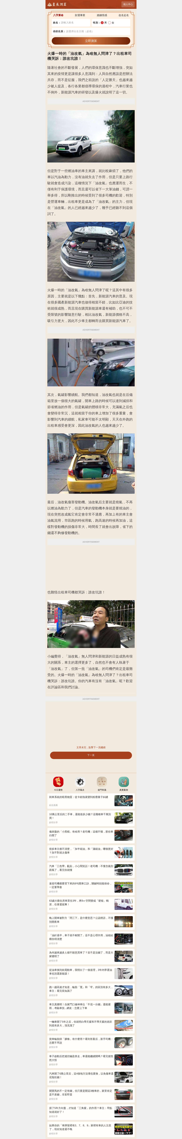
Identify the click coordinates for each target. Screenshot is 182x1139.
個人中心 (128, 4)
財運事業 (80, 15)
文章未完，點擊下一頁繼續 (91, 747)
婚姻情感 (102, 15)
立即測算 (91, 40)
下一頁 (91, 755)
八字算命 (58, 15)
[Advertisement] (91, 566)
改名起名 (124, 15)
